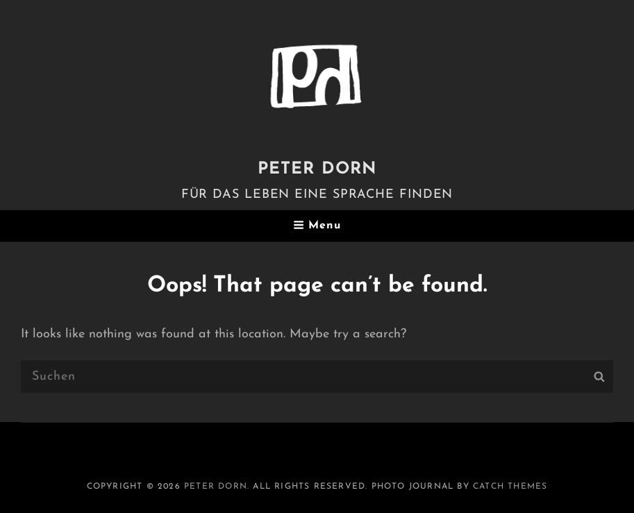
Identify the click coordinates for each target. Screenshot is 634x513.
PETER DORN (317, 169)
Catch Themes (510, 486)
